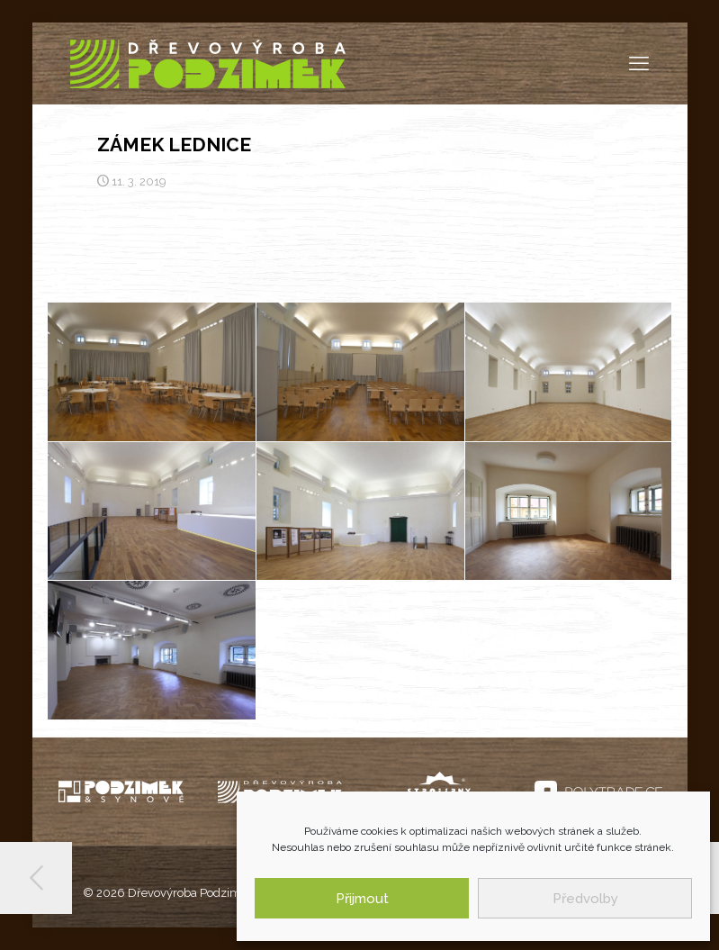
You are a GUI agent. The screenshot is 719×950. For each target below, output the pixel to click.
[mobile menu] (639, 63)
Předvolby (585, 899)
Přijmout (362, 899)
